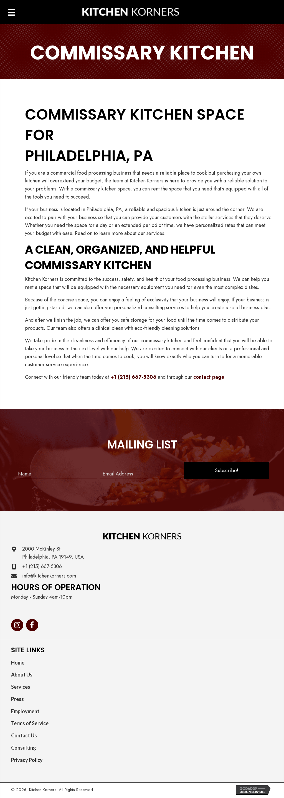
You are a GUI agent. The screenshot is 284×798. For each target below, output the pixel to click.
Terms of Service (30, 723)
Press (17, 699)
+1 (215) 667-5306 (133, 377)
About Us (21, 674)
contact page (208, 377)
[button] (226, 470)
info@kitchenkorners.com (49, 575)
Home (17, 663)
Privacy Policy (27, 760)
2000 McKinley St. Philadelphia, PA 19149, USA (53, 553)
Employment (25, 711)
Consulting (23, 748)
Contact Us (24, 735)
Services (20, 687)
